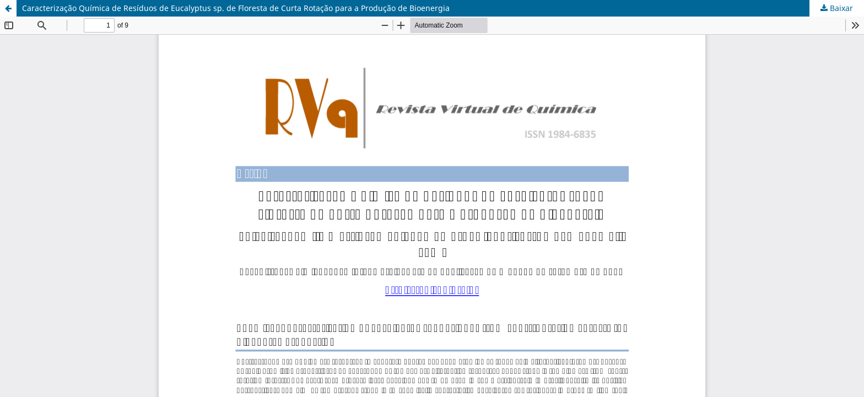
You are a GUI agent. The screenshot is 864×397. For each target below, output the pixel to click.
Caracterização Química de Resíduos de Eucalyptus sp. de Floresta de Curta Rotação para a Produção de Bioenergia (236, 8)
